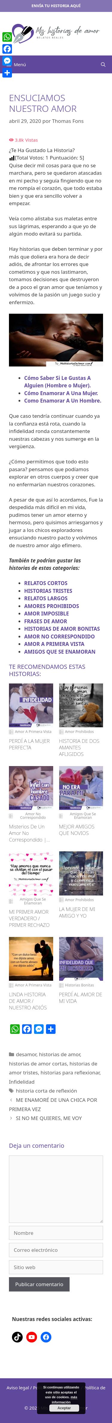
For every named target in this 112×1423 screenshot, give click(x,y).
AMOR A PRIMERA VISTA (54, 644)
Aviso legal (18, 1387)
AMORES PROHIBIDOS (51, 606)
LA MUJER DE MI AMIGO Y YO (77, 912)
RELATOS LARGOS (45, 598)
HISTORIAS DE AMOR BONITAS (62, 628)
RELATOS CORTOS (45, 583)
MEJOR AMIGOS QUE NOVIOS (77, 829)
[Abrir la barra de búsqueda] (103, 64)
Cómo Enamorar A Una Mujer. (61, 393)
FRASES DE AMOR (45, 621)
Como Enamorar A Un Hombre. (62, 400)
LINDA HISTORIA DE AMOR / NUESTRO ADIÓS (28, 1001)
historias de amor (59, 1054)
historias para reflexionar (70, 1072)
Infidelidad (22, 1081)
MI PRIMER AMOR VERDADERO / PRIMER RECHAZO (29, 918)
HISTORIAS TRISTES (48, 590)
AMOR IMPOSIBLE (46, 613)
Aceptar (64, 1408)
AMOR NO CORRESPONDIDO (59, 636)
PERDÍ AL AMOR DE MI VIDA (80, 997)
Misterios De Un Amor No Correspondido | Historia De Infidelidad (28, 833)
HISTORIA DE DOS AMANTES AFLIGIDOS (79, 747)
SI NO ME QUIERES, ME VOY (49, 1118)
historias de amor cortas (38, 1063)
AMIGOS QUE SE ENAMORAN (60, 651)
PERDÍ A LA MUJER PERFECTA (29, 744)
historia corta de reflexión (46, 1090)
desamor (26, 1054)
